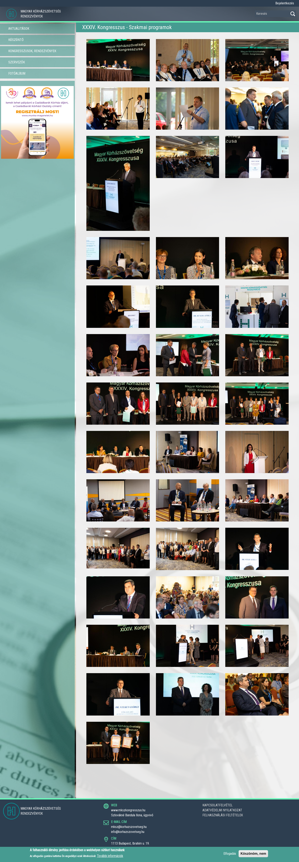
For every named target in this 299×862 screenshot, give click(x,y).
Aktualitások (18, 29)
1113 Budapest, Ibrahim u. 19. (130, 843)
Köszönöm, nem (253, 853)
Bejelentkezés (284, 3)
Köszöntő (16, 40)
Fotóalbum (16, 73)
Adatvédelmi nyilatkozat (222, 810)
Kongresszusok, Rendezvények (32, 51)
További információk (110, 856)
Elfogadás (229, 854)
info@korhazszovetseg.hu (127, 832)
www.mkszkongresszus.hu (128, 810)
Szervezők (16, 62)
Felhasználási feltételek (222, 815)
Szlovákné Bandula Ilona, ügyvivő (132, 815)
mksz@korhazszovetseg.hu (129, 827)
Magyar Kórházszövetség (41, 11)
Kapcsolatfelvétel (217, 805)
